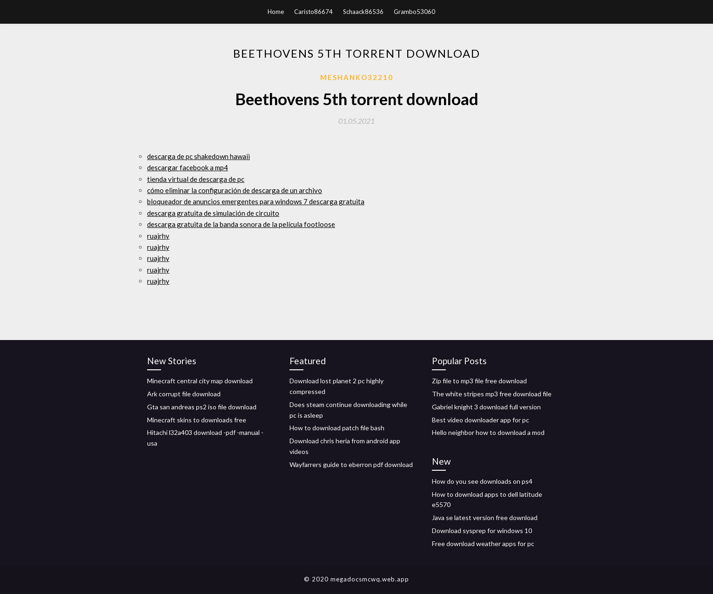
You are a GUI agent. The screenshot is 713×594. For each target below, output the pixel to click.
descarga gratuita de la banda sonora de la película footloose (241, 224)
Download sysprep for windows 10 (482, 530)
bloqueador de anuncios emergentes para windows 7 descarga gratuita (255, 201)
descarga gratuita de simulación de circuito (213, 213)
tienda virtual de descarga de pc (195, 179)
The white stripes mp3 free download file (492, 394)
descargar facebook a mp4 (187, 167)
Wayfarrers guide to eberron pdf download (351, 464)
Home (276, 11)
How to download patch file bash (336, 428)
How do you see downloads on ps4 (482, 481)
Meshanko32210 (356, 77)
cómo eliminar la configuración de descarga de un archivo (234, 190)
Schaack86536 (363, 11)
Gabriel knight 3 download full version (486, 407)
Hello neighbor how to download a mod (488, 432)
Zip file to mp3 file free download (479, 381)
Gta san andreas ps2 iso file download (201, 407)
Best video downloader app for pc (480, 420)
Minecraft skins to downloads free (196, 420)
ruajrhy (158, 236)
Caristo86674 (313, 11)
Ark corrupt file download (184, 394)
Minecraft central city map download (200, 381)
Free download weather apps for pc (483, 543)
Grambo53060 (414, 11)
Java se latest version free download (485, 517)
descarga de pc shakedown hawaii (198, 156)
